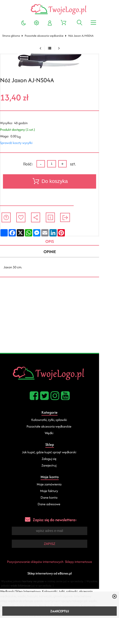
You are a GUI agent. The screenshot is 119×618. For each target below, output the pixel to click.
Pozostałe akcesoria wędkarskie (45, 35)
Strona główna (12, 35)
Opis (58, 241)
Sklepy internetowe (88, 562)
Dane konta (59, 498)
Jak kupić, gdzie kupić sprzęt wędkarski (59, 453)
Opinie (58, 252)
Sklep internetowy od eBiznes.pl (59, 574)
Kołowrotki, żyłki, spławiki (59, 420)
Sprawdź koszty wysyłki (17, 142)
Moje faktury (59, 492)
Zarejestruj (58, 466)
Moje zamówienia (58, 485)
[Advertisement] (59, 319)
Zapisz (59, 544)
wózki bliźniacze (13, 586)
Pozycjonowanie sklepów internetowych (45, 562)
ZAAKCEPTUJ (59, 611)
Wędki (59, 433)
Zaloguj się (58, 459)
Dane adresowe (59, 505)
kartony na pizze (35, 582)
